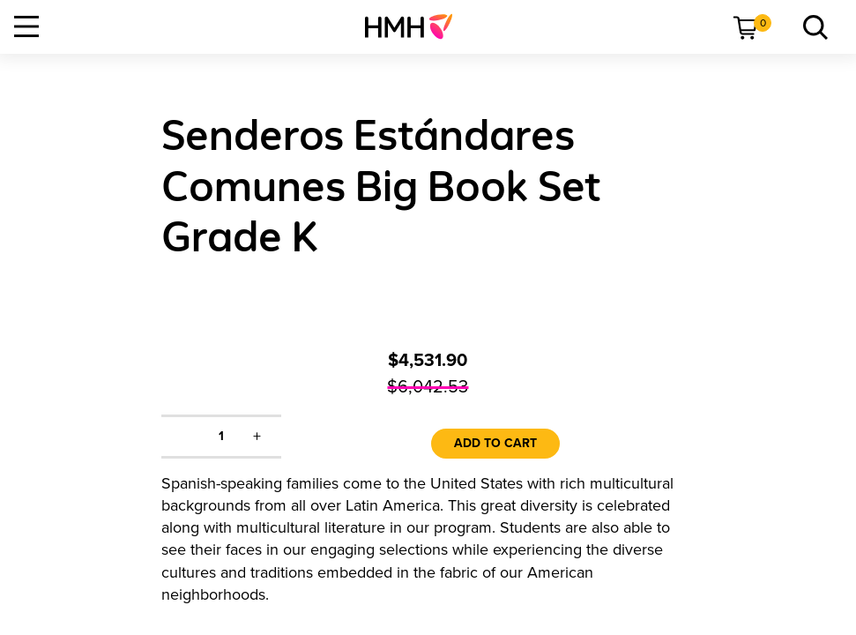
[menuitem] (415, 26)
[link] (415, 26)
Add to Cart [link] (495, 443)
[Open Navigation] (26, 26)
